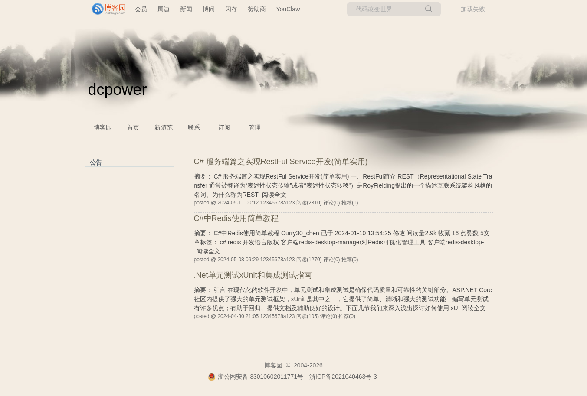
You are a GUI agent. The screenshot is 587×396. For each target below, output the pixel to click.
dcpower (117, 89)
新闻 (186, 9)
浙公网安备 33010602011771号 (255, 376)
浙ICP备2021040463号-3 (343, 376)
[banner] (105, 9)
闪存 (231, 9)
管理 (255, 127)
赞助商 (257, 9)
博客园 (103, 127)
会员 (141, 9)
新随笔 (163, 127)
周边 (163, 9)
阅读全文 (274, 194)
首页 (133, 127)
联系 (194, 127)
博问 (209, 9)
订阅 (224, 127)
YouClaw (288, 9)
